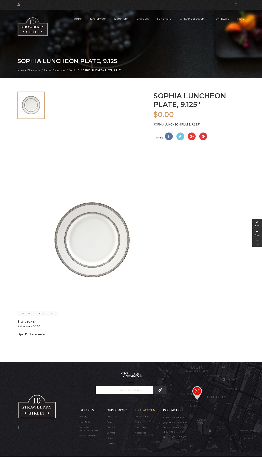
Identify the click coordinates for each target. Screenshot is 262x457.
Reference (24, 326)
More (241, 18)
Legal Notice (85, 422)
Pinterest (203, 136)
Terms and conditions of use (88, 429)
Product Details (37, 313)
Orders (138, 422)
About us (112, 416)
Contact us (113, 427)
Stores (110, 438)
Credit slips (141, 427)
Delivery (83, 416)
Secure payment (87, 435)
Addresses (140, 432)
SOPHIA (31, 321)
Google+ (192, 136)
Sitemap (111, 432)
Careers (111, 422)
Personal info (142, 416)
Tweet (180, 136)
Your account (146, 410)
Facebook (18, 428)
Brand (21, 321)
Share (169, 136)
